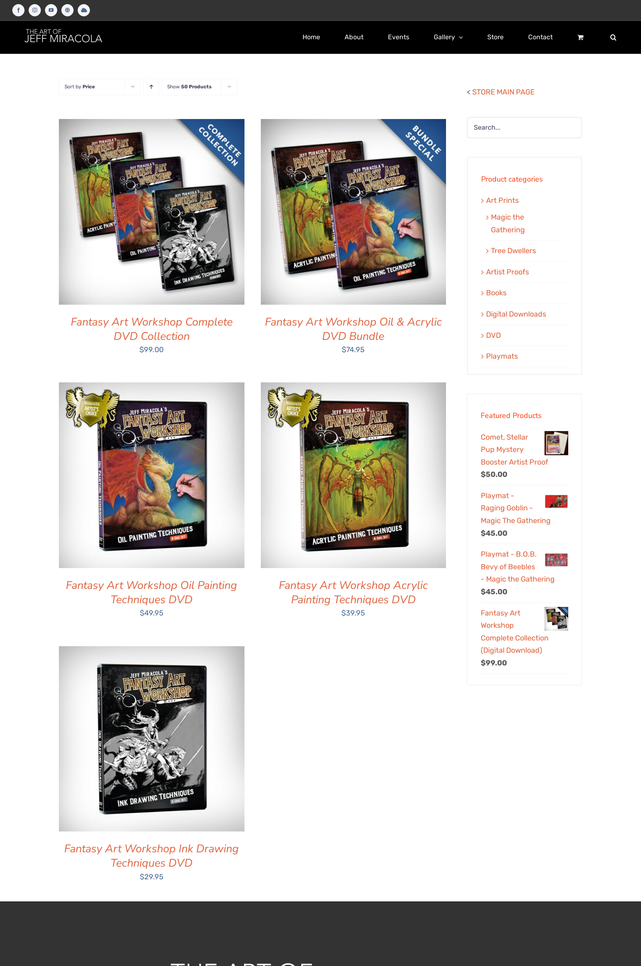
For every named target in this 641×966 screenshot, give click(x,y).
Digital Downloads (516, 314)
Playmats (502, 356)
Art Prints (502, 200)
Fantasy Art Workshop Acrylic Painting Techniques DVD (353, 592)
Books (496, 292)
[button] (613, 37)
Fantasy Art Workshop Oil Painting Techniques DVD (151, 592)
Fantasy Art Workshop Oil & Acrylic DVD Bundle (353, 329)
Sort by (80, 87)
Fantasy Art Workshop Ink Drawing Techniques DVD (151, 856)
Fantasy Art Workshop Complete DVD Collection (152, 329)
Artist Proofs (507, 271)
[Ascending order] (151, 87)
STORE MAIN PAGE (503, 92)
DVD (493, 335)
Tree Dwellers (513, 250)
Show (189, 87)
